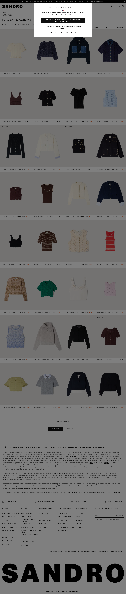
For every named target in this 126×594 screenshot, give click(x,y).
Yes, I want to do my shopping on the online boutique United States (63, 20)
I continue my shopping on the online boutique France (63, 27)
